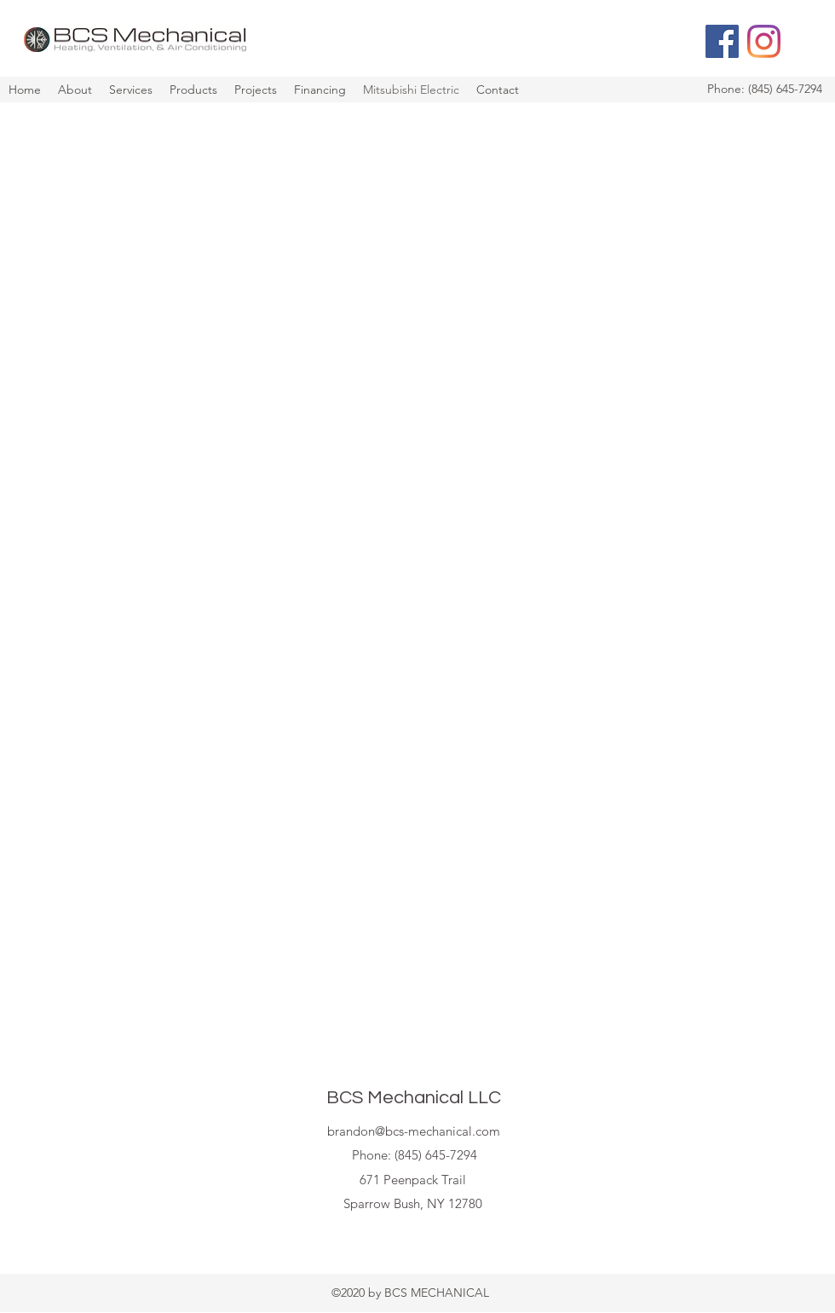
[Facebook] (722, 41)
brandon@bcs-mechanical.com (413, 1131)
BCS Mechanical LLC (413, 1098)
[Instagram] (763, 41)
